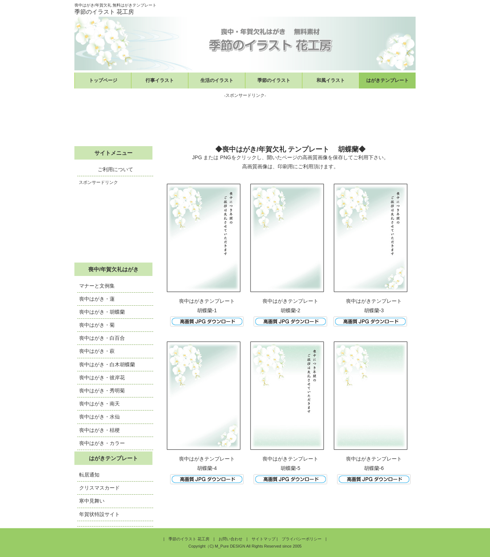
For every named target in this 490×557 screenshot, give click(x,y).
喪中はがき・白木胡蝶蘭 (107, 364)
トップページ (103, 80)
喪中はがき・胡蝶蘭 (102, 312)
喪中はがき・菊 (97, 325)
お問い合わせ (230, 539)
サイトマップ (263, 539)
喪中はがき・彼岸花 (102, 377)
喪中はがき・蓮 (97, 299)
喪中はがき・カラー (102, 443)
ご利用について (115, 169)
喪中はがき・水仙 (99, 417)
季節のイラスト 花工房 (188, 539)
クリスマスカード (99, 488)
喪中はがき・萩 (97, 351)
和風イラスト (331, 80)
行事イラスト (160, 80)
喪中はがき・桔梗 (99, 430)
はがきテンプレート (387, 80)
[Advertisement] (245, 118)
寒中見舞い (92, 501)
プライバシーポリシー (302, 539)
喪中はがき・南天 (99, 404)
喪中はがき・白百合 (102, 338)
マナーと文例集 (97, 286)
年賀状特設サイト (99, 514)
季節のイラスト (273, 80)
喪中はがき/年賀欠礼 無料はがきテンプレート (115, 5)
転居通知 (89, 475)
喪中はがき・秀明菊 (102, 390)
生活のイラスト (216, 80)
